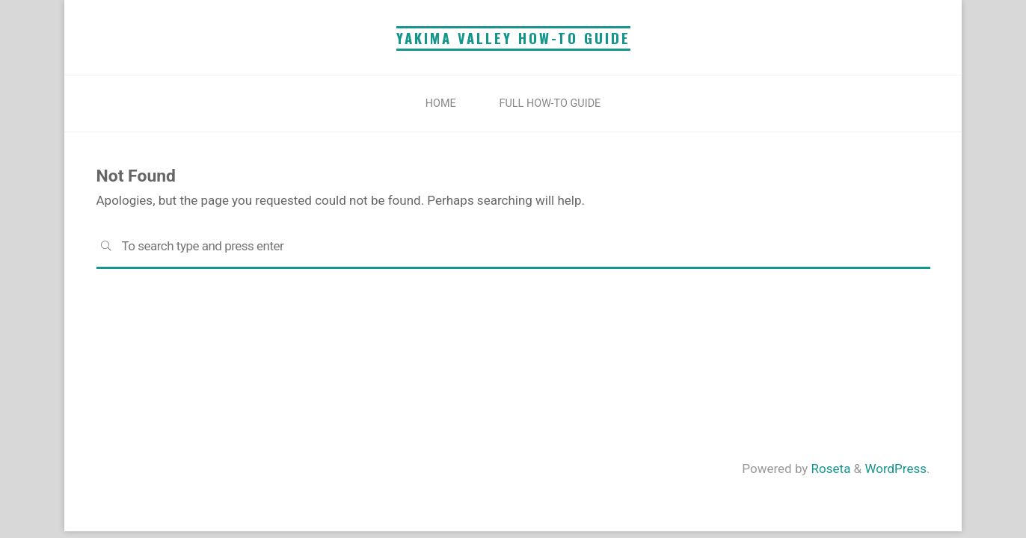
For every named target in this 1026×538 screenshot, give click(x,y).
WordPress (895, 468)
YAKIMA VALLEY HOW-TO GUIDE (513, 38)
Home (441, 103)
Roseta (829, 468)
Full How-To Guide (550, 103)
